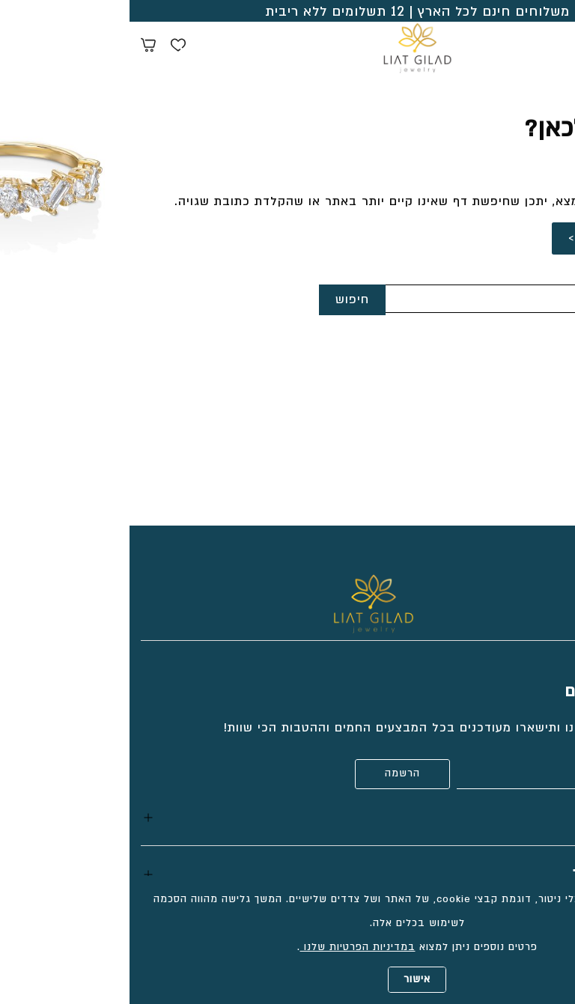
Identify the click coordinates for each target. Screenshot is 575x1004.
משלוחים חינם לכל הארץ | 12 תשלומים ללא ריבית (288, 11)
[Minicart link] (18, 47)
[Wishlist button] (48, 47)
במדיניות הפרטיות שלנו (228, 947)
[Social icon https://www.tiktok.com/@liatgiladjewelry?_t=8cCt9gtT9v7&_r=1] (556, 581)
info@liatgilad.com (504, 412)
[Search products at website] (526, 47)
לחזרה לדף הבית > (493, 238)
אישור (287, 979)
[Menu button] (552, 45)
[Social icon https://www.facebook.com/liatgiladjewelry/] (526, 581)
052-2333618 (524, 387)
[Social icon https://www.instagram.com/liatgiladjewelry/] (496, 581)
